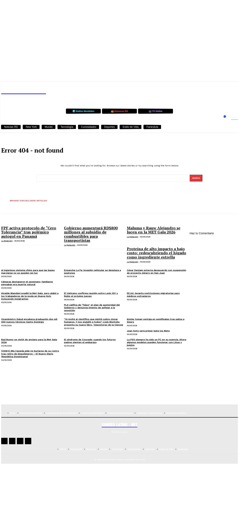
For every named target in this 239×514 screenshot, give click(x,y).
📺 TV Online (155, 111)
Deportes (109, 126)
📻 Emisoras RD (119, 111)
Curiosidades (88, 126)
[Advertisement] (119, 384)
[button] (231, 119)
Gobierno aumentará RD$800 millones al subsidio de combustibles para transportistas (91, 234)
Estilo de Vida (131, 126)
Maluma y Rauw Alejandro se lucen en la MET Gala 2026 (153, 230)
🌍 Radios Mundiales (83, 111)
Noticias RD (11, 126)
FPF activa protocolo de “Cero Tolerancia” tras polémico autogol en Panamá (28, 232)
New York (31, 126)
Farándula (152, 126)
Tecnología (67, 126)
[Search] (196, 178)
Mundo (49, 126)
